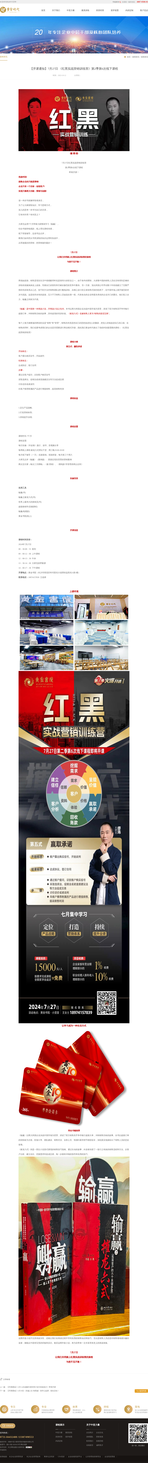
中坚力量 (71, 10)
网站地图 (23, 1444)
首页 (43, 10)
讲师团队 (89, 1437)
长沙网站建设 (13, 1447)
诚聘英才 (99, 1445)
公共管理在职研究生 (93, 1457)
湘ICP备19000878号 (13, 1444)
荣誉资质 (99, 1437)
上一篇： (28, 1387)
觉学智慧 (115, 10)
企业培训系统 (110, 1457)
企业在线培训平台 (75, 1457)
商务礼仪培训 (49, 1457)
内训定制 (129, 10)
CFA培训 (61, 1457)
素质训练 (85, 10)
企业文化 (99, 1432)
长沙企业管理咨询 (34, 1457)
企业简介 (89, 1432)
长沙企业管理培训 (16, 1457)
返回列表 (141, 1391)
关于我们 (56, 10)
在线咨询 (7, 1425)
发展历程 (99, 1441)
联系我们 (89, 1441)
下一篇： (29, 1391)
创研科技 (21, 1447)
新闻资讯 (3, 57)
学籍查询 (116, 2)
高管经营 (100, 10)
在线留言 (89, 1445)
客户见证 (144, 10)
